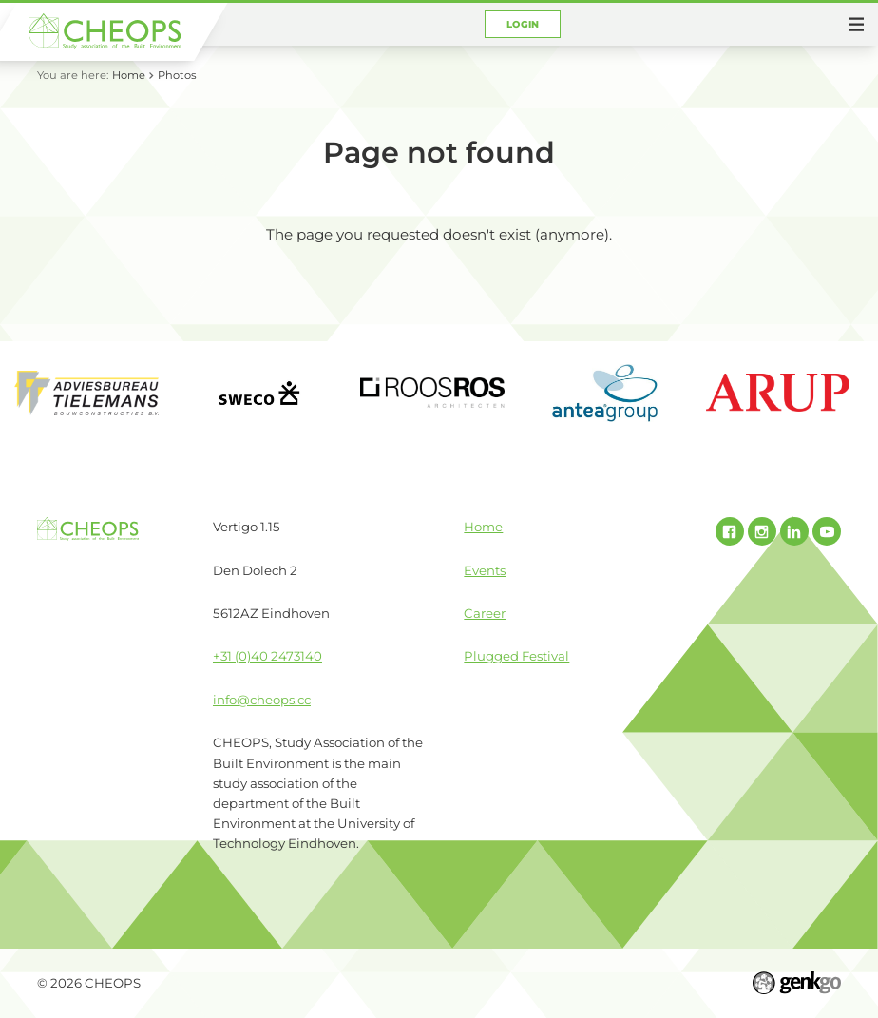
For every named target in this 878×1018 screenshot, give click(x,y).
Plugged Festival (516, 655)
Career (485, 613)
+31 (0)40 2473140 (267, 655)
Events (485, 570)
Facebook (730, 531)
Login (523, 23)
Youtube (826, 531)
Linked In (794, 531)
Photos (177, 75)
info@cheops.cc (262, 699)
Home (128, 75)
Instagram (762, 531)
